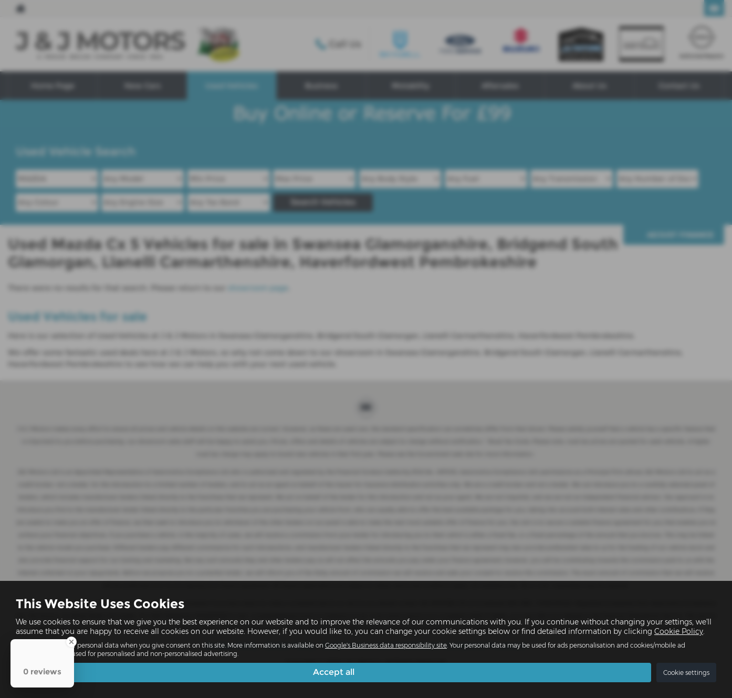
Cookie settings (686, 672)
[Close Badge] (71, 642)
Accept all (333, 672)
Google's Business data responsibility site (386, 645)
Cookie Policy (678, 631)
